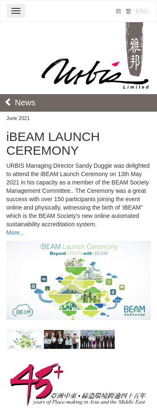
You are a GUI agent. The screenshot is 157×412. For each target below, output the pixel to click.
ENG (142, 11)
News (19, 102)
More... (15, 232)
